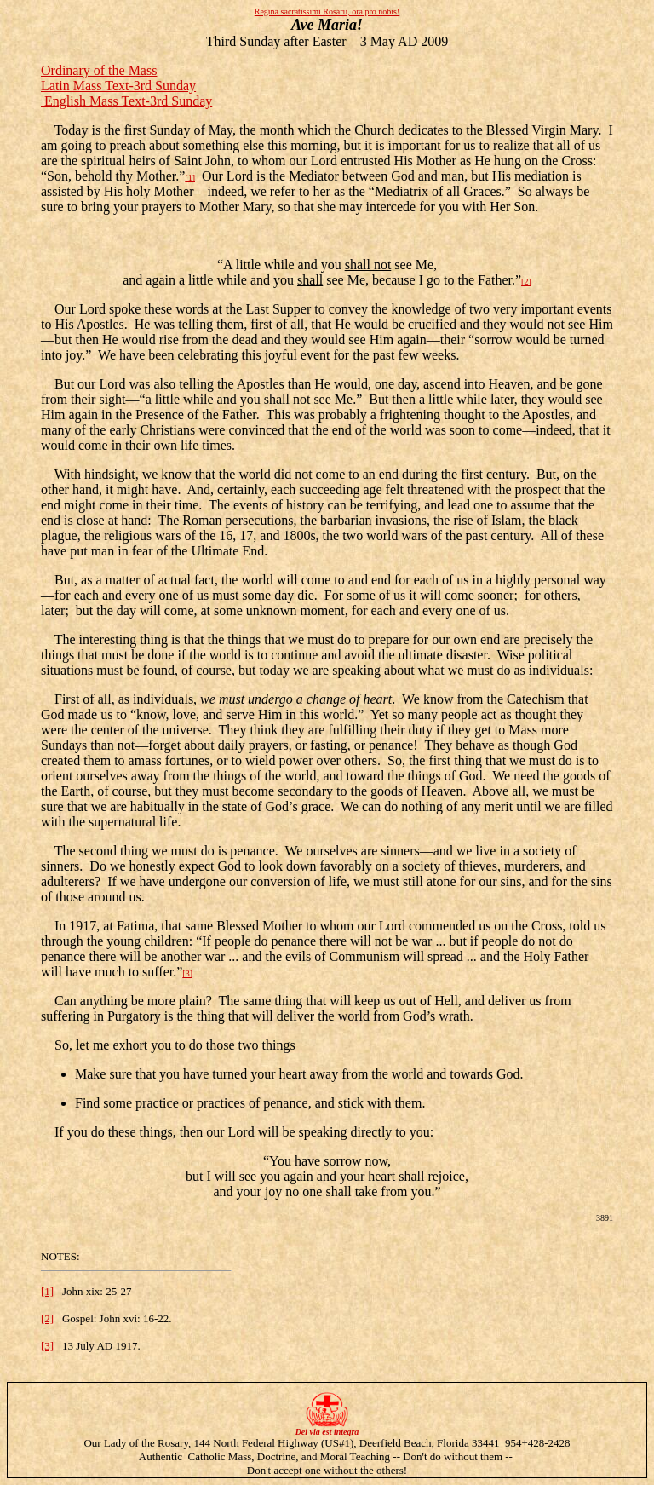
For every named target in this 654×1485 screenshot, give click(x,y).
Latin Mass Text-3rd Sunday (118, 85)
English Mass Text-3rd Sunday (126, 101)
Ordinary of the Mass (99, 70)
